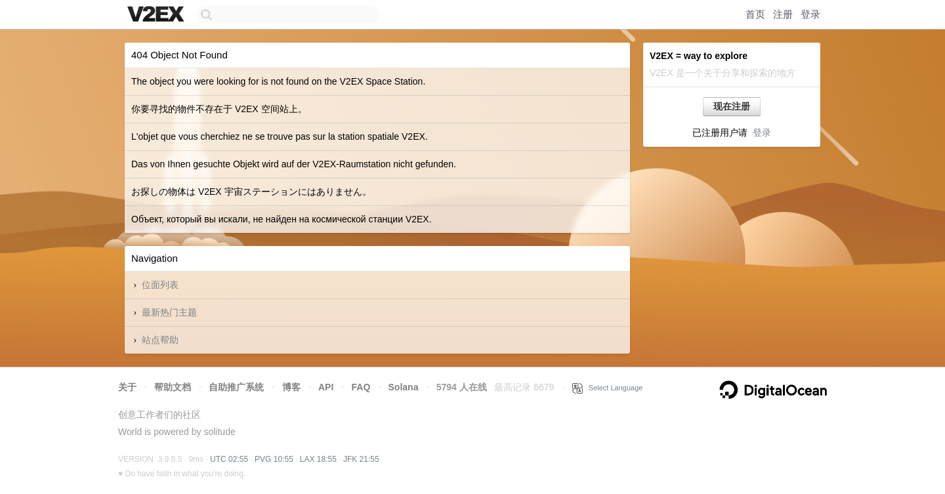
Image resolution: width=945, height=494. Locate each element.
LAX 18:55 (318, 459)
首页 (755, 14)
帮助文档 (172, 387)
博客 (291, 387)
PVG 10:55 (274, 459)
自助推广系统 (236, 387)
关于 (127, 387)
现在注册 (731, 106)
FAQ (361, 387)
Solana (403, 387)
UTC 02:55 (229, 459)
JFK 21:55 (361, 459)
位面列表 (160, 284)
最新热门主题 (169, 312)
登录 (810, 14)
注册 (783, 14)
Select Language (607, 388)
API (325, 387)
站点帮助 (160, 340)
